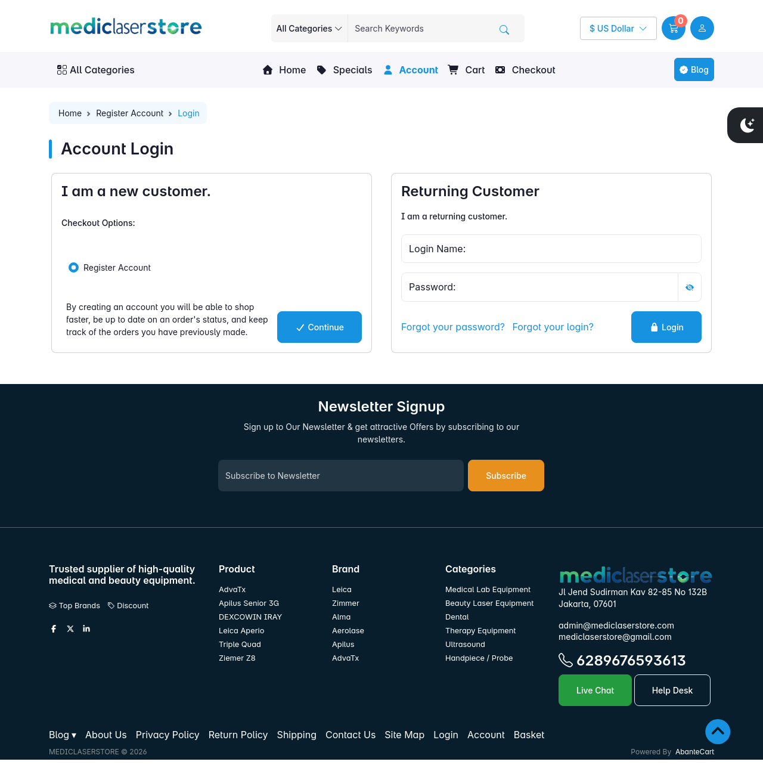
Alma (341, 616)
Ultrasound (465, 644)
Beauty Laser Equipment (489, 603)
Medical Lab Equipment (488, 589)
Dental (457, 616)
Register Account (129, 113)
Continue (319, 327)
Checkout (524, 70)
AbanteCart (694, 751)
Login (666, 327)
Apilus (343, 644)
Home (284, 70)
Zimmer (346, 603)
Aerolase (348, 630)
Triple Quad (240, 644)
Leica (342, 589)
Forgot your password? (453, 327)
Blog (694, 69)
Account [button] (410, 70)
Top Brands (74, 605)
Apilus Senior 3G (249, 603)
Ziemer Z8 (237, 658)
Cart (466, 70)
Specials (343, 70)
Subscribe (506, 475)
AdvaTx (232, 589)
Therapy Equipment (480, 630)
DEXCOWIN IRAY (250, 616)
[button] (674, 28)
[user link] (702, 28)
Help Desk (672, 690)
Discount (128, 605)
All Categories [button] (96, 70)
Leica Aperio (241, 630)
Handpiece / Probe (479, 658)
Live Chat (595, 690)
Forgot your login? (552, 327)
